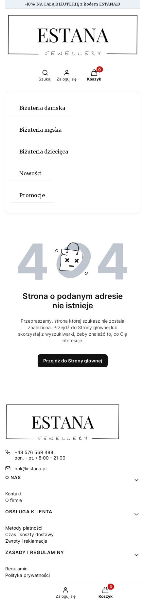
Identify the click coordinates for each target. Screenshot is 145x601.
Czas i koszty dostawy (29, 534)
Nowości (30, 173)
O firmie (13, 500)
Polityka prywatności (27, 575)
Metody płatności (23, 528)
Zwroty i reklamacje (26, 541)
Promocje (32, 195)
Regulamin (16, 568)
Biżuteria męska (40, 129)
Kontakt (13, 493)
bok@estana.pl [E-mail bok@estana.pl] (30, 468)
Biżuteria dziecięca (43, 151)
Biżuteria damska (42, 108)
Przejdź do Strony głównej (72, 360)
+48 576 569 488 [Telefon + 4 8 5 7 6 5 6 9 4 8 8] (33, 452)
